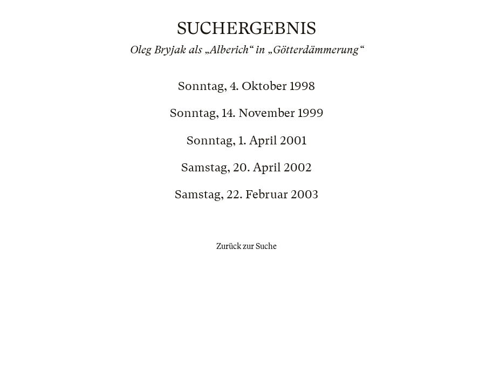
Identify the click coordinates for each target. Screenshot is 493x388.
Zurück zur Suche (246, 246)
